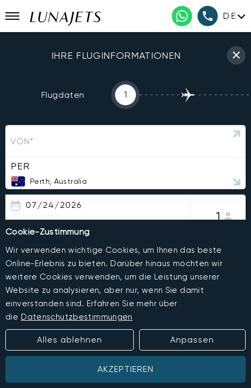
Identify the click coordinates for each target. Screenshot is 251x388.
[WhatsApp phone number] (182, 16)
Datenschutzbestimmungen (77, 317)
